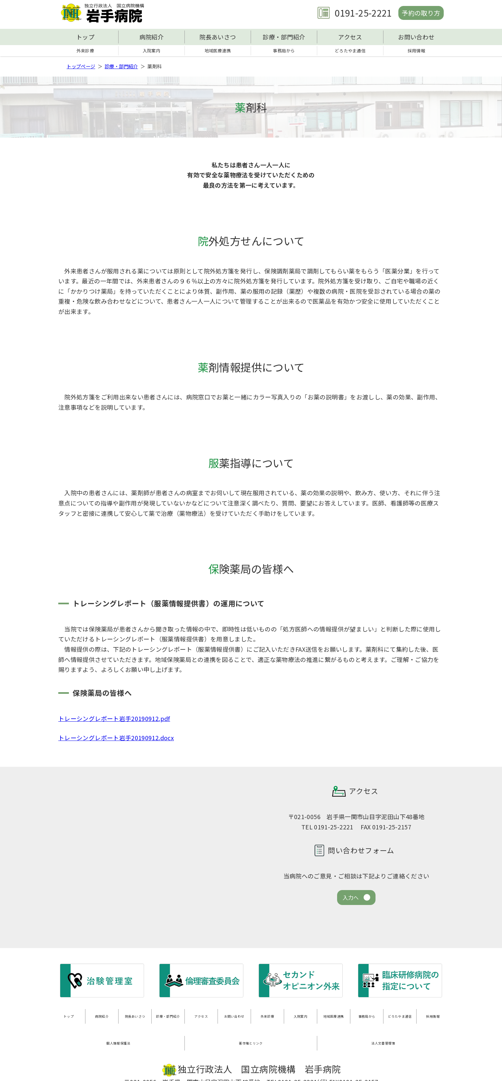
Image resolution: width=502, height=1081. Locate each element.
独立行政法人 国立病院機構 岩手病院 (104, 13)
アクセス (350, 36)
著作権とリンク (251, 1032)
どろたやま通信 (350, 51)
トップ (85, 36)
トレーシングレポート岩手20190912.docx (116, 739)
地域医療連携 (217, 51)
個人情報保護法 (118, 1032)
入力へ (351, 899)
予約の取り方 (417, 13)
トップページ (81, 67)
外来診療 (85, 51)
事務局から (284, 51)
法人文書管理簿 (383, 1032)
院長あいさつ (217, 36)
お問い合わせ (416, 36)
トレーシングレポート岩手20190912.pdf (114, 720)
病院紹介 (151, 36)
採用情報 (416, 51)
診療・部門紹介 (284, 36)
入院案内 (151, 51)
